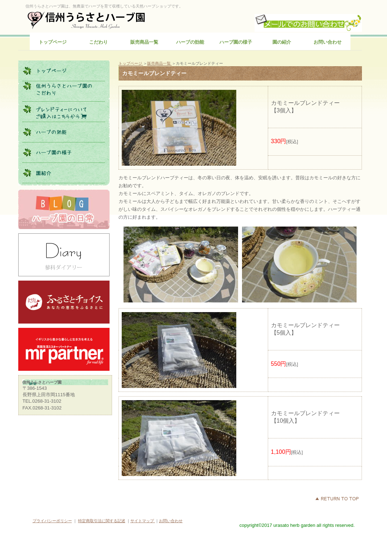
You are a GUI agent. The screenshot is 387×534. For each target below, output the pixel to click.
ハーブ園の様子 (64, 152)
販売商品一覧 (159, 63)
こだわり (64, 91)
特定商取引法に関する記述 (101, 521)
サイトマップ (142, 521)
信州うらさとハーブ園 (86, 19)
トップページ (130, 63)
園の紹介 (64, 173)
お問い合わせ (171, 521)
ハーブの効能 (64, 132)
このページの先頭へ (337, 498)
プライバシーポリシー (52, 521)
